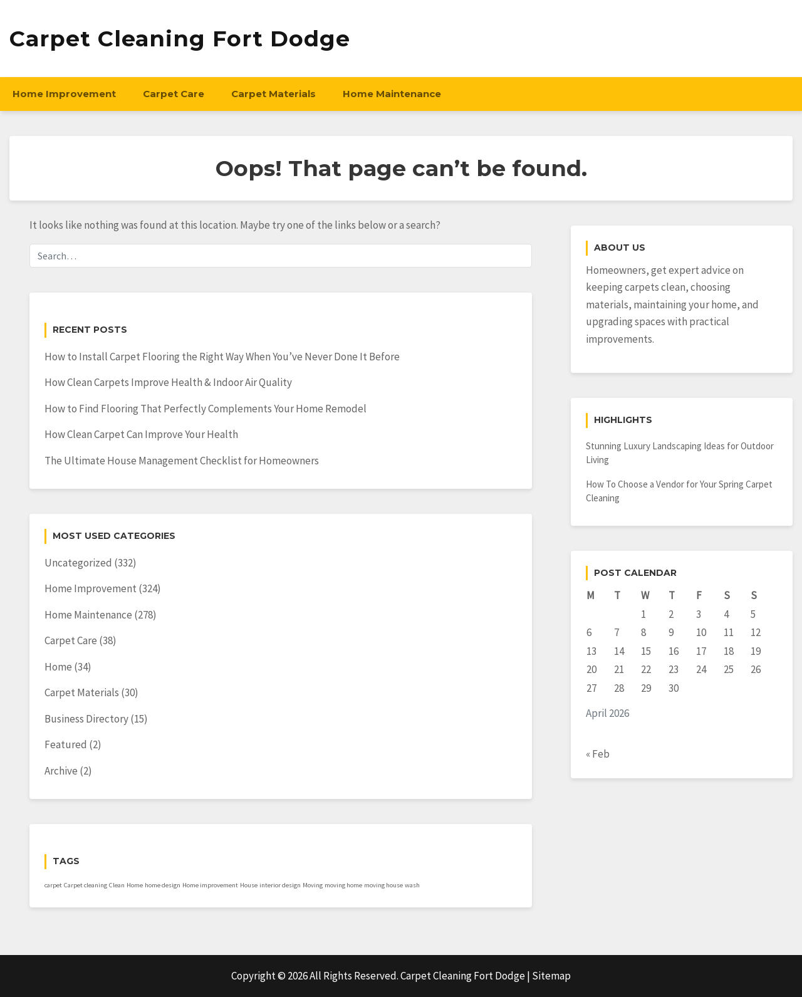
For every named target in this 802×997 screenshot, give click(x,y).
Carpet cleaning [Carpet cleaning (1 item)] (85, 885)
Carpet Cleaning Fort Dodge (179, 38)
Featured (65, 744)
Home (58, 667)
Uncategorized (78, 563)
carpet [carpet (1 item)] (53, 885)
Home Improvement (64, 94)
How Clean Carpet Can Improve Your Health (141, 434)
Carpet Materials (273, 94)
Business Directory (86, 719)
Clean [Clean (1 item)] (117, 885)
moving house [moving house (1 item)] (383, 885)
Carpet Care (173, 94)
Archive (61, 771)
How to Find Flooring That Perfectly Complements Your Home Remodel (205, 408)
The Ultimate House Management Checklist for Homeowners (181, 460)
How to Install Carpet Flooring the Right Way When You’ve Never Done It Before (222, 356)
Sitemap (551, 976)
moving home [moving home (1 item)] (343, 885)
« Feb (598, 754)
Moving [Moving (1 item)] (313, 885)
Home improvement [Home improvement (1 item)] (210, 885)
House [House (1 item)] (249, 885)
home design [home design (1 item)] (162, 885)
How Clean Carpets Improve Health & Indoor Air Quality (168, 382)
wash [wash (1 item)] (412, 885)
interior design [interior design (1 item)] (280, 885)
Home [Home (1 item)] (135, 885)
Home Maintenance (392, 94)
